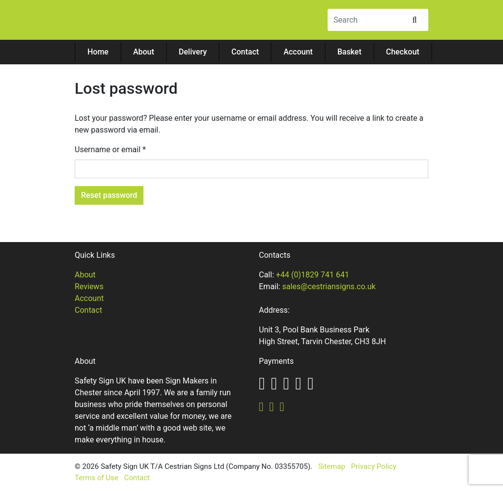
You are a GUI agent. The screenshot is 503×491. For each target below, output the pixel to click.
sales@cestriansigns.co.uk (328, 286)
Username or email (110, 149)
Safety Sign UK (136, 21)
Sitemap (331, 466)
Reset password (109, 195)
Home (98, 51)
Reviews (89, 286)
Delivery (193, 51)
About (143, 51)
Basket (349, 51)
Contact (245, 51)
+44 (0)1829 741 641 (312, 274)
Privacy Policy (373, 466)
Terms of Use (96, 477)
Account (298, 51)
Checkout (402, 51)
